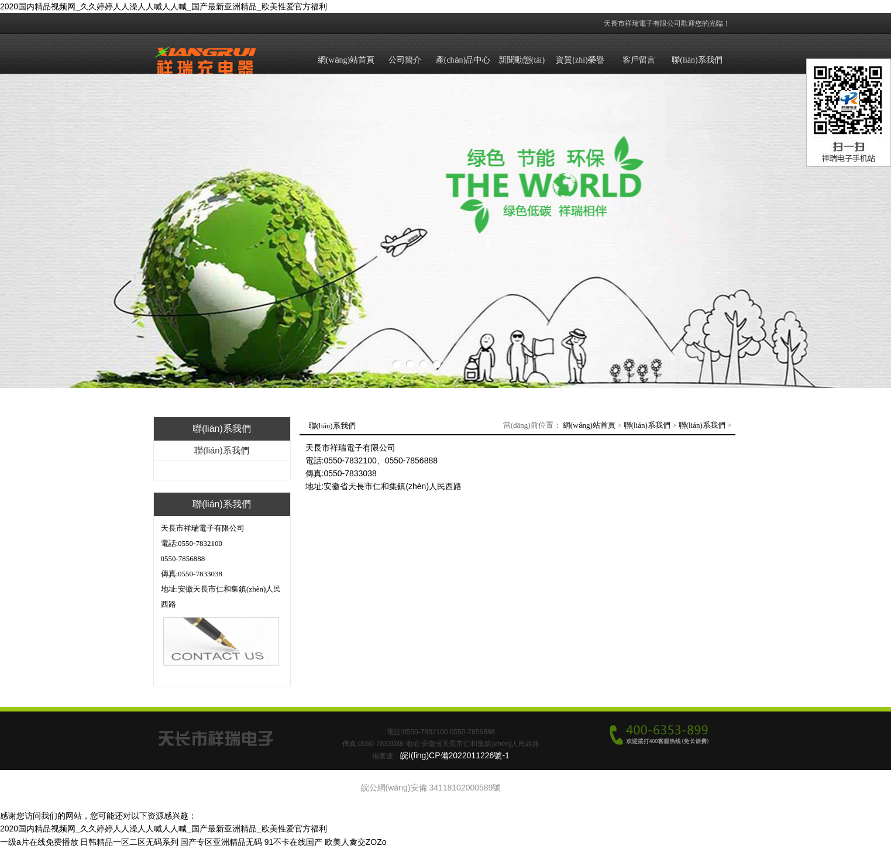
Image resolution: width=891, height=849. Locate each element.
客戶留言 (638, 60)
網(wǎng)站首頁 (346, 60)
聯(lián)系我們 (697, 60)
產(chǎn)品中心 (463, 60)
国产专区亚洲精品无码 (221, 842)
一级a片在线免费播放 (39, 842)
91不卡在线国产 (293, 842)
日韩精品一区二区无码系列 (129, 842)
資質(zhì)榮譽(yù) (580, 71)
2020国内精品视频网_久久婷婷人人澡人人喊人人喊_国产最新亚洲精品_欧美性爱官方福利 (163, 6)
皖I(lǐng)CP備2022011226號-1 (455, 755)
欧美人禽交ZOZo (356, 842)
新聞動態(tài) (521, 60)
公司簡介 (404, 60)
